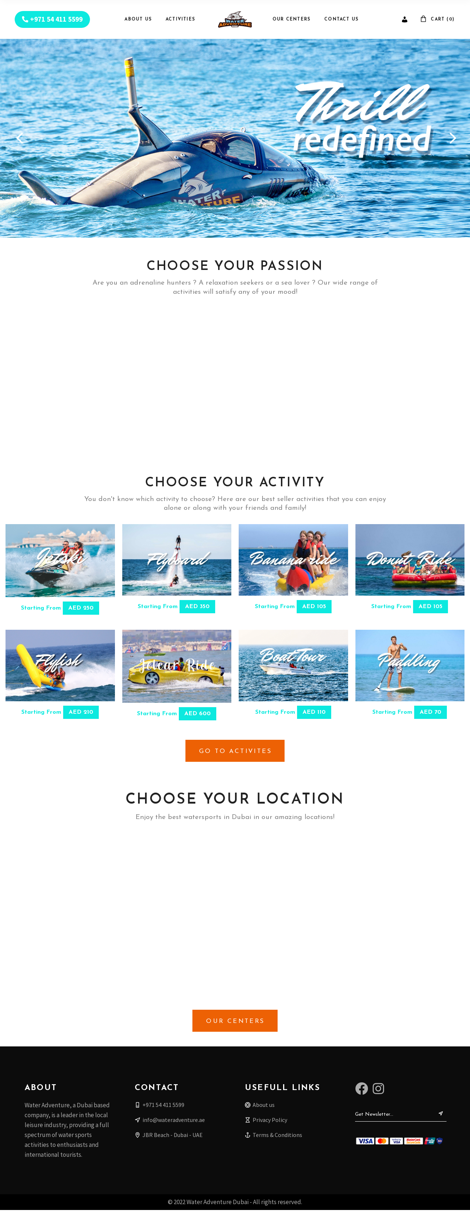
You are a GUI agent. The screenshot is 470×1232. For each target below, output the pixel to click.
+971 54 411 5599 (56, 19)
